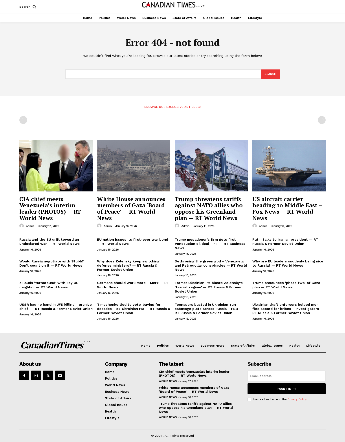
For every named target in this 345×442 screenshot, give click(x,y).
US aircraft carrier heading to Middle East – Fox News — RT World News (287, 208)
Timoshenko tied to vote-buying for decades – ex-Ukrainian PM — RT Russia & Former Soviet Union (133, 308)
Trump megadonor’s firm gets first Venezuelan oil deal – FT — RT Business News (210, 243)
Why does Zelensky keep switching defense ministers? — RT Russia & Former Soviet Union (128, 265)
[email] (287, 376)
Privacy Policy (297, 399)
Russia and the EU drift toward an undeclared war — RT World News (49, 241)
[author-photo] (22, 226)
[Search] (270, 74)
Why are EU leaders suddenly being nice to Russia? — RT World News (287, 263)
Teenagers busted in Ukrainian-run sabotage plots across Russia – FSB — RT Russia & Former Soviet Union (209, 308)
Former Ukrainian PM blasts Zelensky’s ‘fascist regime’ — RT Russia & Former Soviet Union (209, 287)
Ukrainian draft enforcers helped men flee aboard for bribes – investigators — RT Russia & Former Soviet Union (288, 308)
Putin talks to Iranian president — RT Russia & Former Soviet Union (285, 241)
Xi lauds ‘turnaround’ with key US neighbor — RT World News (49, 285)
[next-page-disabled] (322, 120)
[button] (28, 6)
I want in (287, 389)
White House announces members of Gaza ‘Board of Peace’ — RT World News (131, 208)
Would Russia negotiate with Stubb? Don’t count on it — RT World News (51, 263)
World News (168, 381)
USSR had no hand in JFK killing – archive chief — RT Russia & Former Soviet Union (56, 306)
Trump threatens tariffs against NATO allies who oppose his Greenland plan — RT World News (209, 208)
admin (30, 226)
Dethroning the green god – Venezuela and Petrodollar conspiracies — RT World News (211, 265)
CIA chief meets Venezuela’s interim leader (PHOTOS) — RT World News (50, 208)
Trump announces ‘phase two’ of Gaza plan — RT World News (286, 285)
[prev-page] (23, 120)
